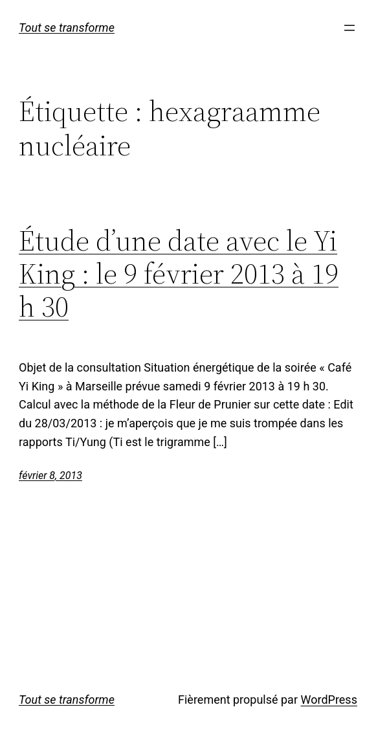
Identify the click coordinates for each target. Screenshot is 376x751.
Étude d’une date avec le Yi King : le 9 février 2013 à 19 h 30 (178, 274)
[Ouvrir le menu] (349, 28)
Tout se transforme (67, 27)
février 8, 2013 (50, 475)
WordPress (328, 699)
